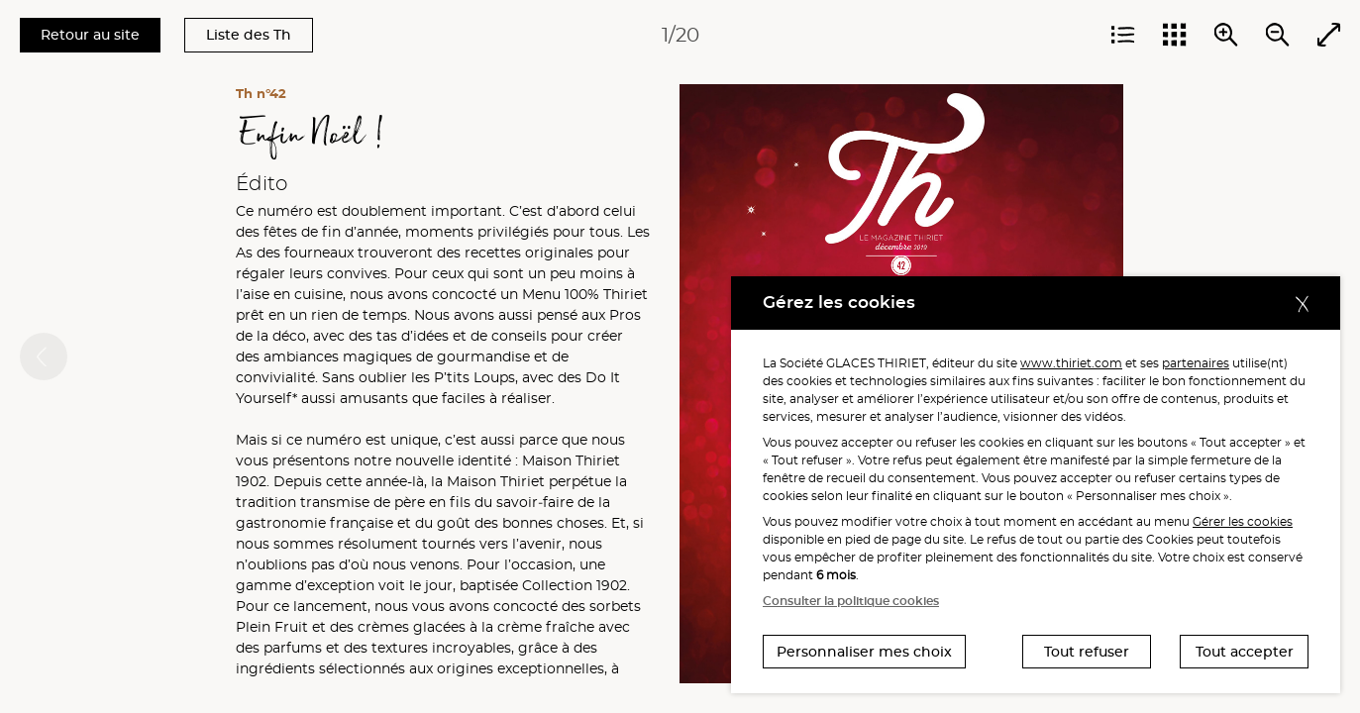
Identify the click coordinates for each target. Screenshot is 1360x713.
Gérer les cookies (1243, 521)
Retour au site (90, 35)
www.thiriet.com (1071, 363)
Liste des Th (248, 35)
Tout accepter (1245, 652)
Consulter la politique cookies (851, 600)
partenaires (1195, 363)
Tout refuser (1086, 652)
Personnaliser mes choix (864, 652)
